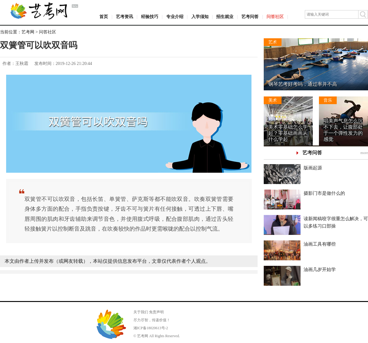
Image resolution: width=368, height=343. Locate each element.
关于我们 (140, 312)
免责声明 (156, 312)
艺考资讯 (124, 16)
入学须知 (200, 16)
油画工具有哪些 (320, 244)
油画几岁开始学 (320, 269)
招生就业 (224, 16)
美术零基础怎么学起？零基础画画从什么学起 (288, 133)
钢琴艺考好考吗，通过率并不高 (302, 84)
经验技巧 (149, 16)
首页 (103, 16)
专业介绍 (174, 16)
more (364, 153)
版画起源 (313, 167)
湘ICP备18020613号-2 (150, 328)
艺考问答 (250, 16)
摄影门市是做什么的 (324, 193)
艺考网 (27, 32)
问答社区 (275, 16)
